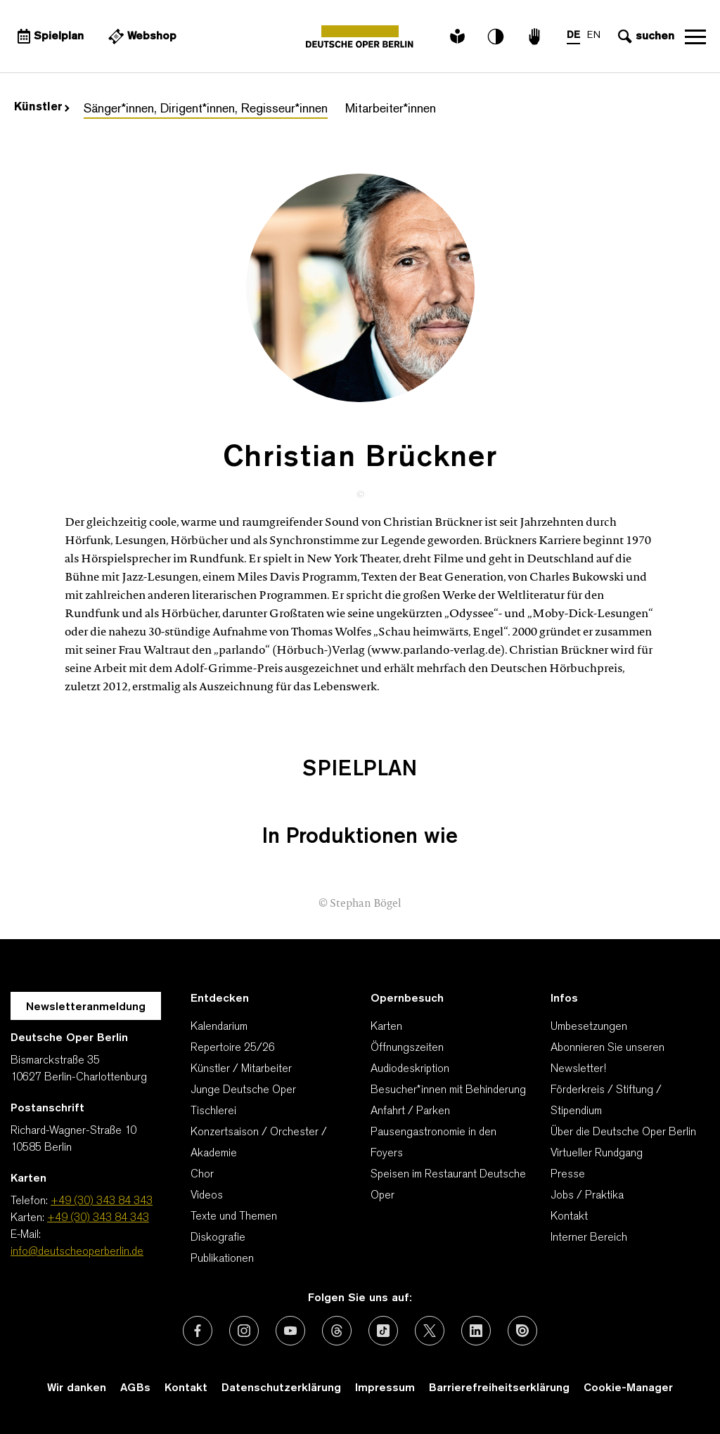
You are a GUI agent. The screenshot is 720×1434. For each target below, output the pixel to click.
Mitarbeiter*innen (390, 109)
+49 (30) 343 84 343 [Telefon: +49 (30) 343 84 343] (102, 1201)
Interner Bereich (589, 1238)
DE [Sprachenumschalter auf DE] (573, 35)
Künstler (42, 107)
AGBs (135, 1388)
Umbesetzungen (589, 1027)
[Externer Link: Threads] (337, 1331)
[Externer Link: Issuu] (522, 1331)
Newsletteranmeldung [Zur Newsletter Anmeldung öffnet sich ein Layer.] (86, 1007)
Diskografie (218, 1238)
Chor (202, 1174)
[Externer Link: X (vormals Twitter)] (430, 1331)
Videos (207, 1195)
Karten (386, 1027)
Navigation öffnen (695, 37)
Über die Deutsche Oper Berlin (623, 1132)
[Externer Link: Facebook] (198, 1331)
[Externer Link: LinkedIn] (476, 1331)
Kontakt (569, 1216)
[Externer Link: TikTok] (383, 1331)
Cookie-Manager (628, 1388)
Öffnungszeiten (407, 1048)
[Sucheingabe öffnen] (644, 36)
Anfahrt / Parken (410, 1111)
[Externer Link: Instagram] (244, 1331)
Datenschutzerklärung (281, 1388)
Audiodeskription (410, 1069)
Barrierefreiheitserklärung (499, 1388)
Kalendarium (219, 1027)
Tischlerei (213, 1111)
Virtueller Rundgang (597, 1153)
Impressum (385, 1388)
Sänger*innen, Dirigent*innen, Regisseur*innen (206, 109)
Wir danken (76, 1388)
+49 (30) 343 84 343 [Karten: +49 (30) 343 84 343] (98, 1218)
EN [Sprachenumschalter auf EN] (593, 35)
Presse (568, 1174)
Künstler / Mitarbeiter (241, 1069)
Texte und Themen (234, 1216)
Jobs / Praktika (587, 1195)
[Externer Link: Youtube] (290, 1331)
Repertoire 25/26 (233, 1048)
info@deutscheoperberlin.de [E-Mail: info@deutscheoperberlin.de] (77, 1252)
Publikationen (222, 1259)
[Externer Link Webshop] (140, 36)
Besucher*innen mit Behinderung (448, 1090)
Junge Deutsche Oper (243, 1090)
